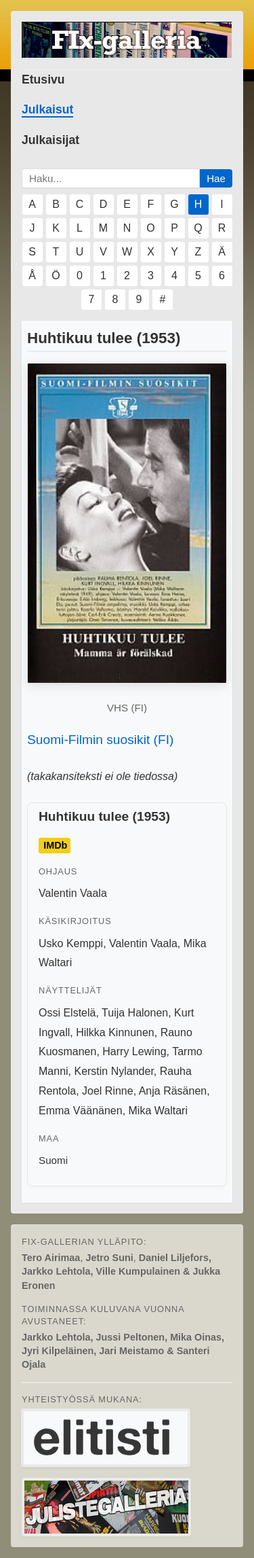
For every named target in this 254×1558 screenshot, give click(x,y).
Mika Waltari (158, 1110)
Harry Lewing (134, 1051)
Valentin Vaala (73, 893)
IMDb (55, 845)
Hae (216, 178)
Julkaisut (47, 109)
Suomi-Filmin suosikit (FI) (100, 739)
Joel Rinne (107, 1091)
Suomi (53, 1160)
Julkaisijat (50, 140)
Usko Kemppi (71, 943)
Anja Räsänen (173, 1091)
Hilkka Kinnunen (115, 1032)
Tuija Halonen (135, 1013)
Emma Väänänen (81, 1110)
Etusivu (43, 79)
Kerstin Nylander (113, 1071)
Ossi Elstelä (67, 1013)
